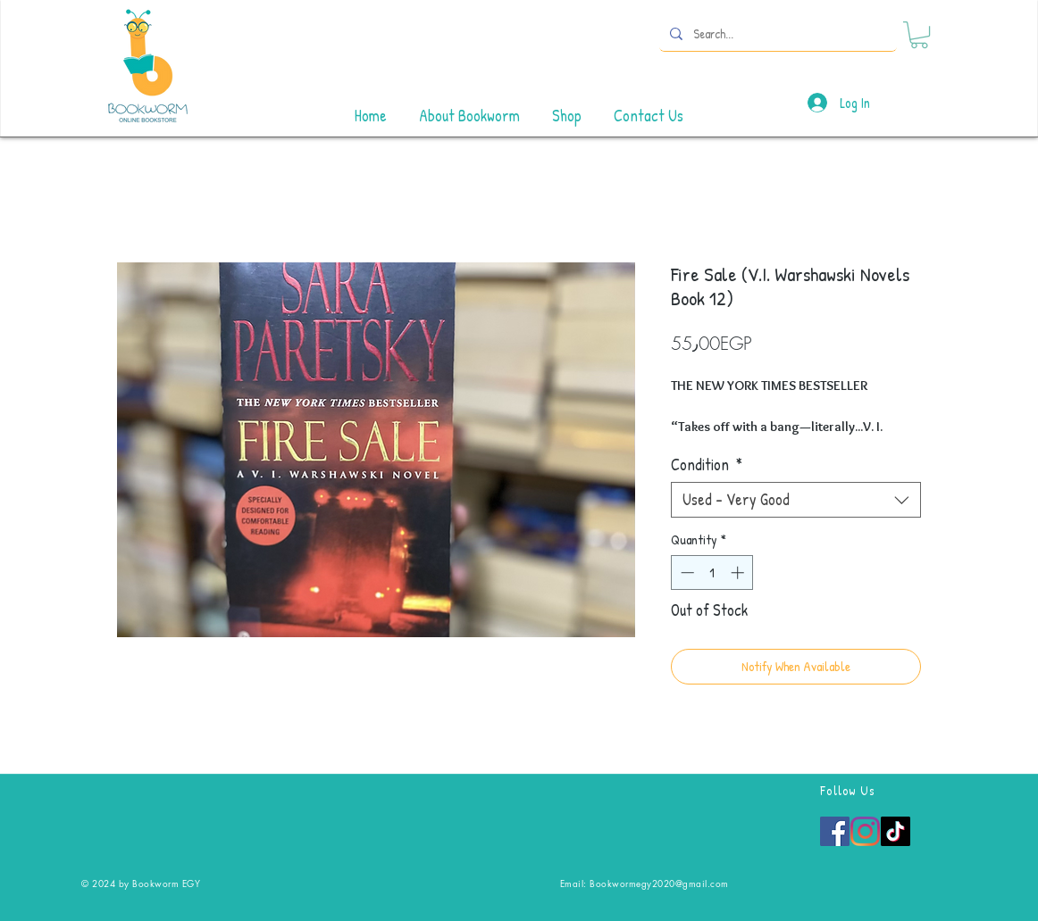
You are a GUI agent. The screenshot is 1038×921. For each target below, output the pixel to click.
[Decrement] (686, 572)
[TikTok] (895, 831)
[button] (919, 34)
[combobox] (796, 500)
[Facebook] (835, 831)
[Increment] (739, 572)
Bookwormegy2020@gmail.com (659, 883)
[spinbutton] (712, 572)
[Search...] (776, 33)
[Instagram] (865, 831)
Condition (706, 465)
